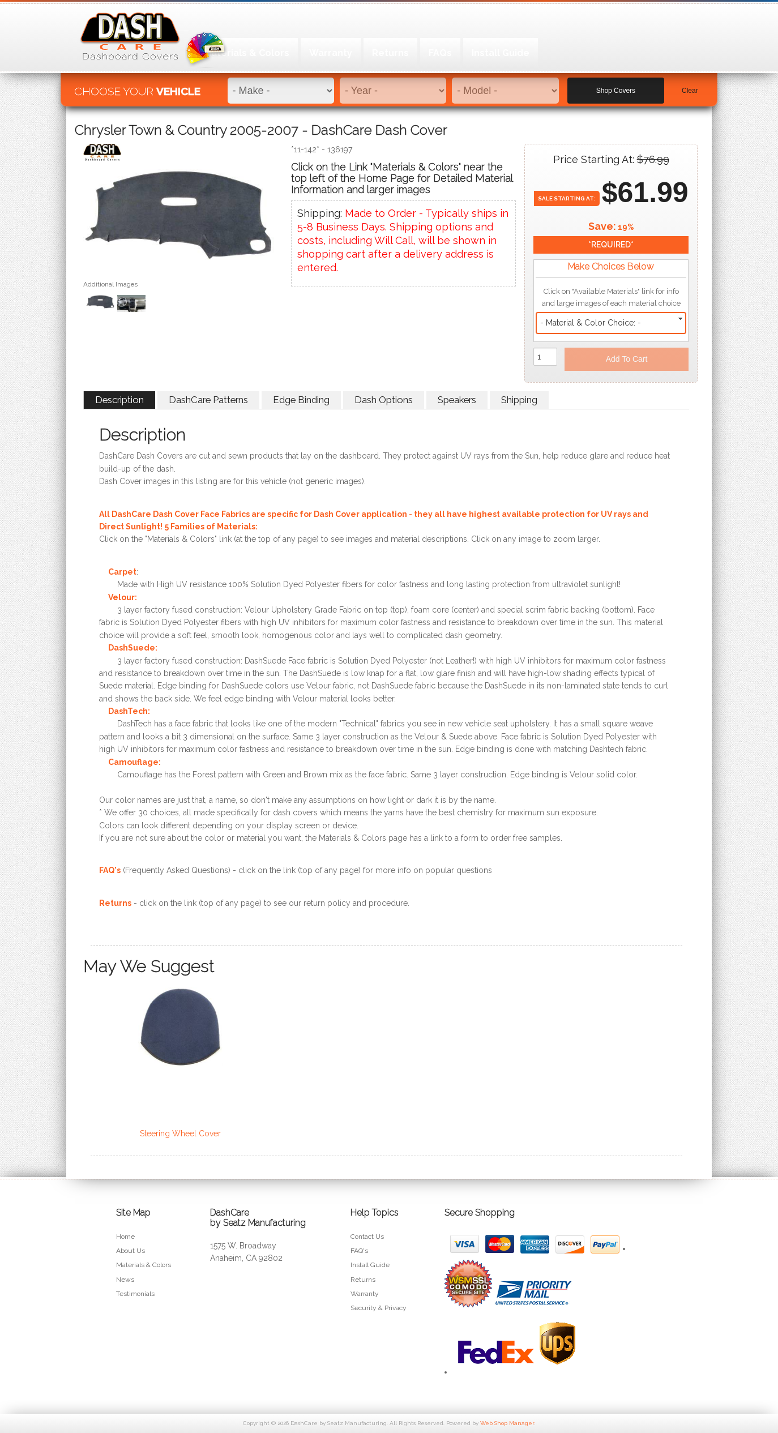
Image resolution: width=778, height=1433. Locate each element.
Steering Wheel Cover (180, 1133)
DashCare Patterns (208, 399)
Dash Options (383, 399)
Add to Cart (627, 358)
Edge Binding (301, 399)
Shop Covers (615, 85)
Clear (690, 85)
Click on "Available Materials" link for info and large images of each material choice (611, 297)
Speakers (457, 399)
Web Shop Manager (507, 1423)
